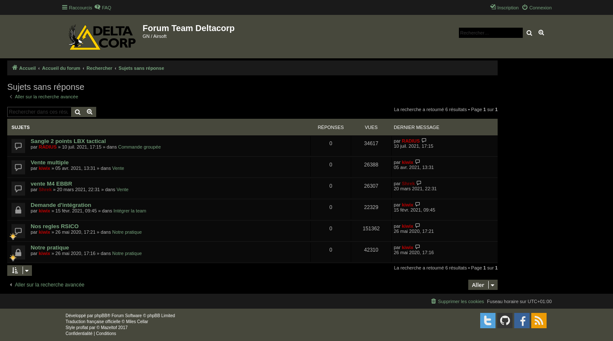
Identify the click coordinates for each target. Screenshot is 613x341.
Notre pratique (127, 232)
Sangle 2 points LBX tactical (68, 141)
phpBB (101, 315)
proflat (82, 327)
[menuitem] (102, 8)
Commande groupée (139, 146)
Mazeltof (109, 327)
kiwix (44, 168)
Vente (118, 168)
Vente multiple (50, 162)
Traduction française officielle (93, 321)
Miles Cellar (137, 321)
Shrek (45, 189)
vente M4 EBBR (51, 184)
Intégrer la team (130, 210)
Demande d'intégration (61, 205)
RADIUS (48, 146)
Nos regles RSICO (55, 226)
